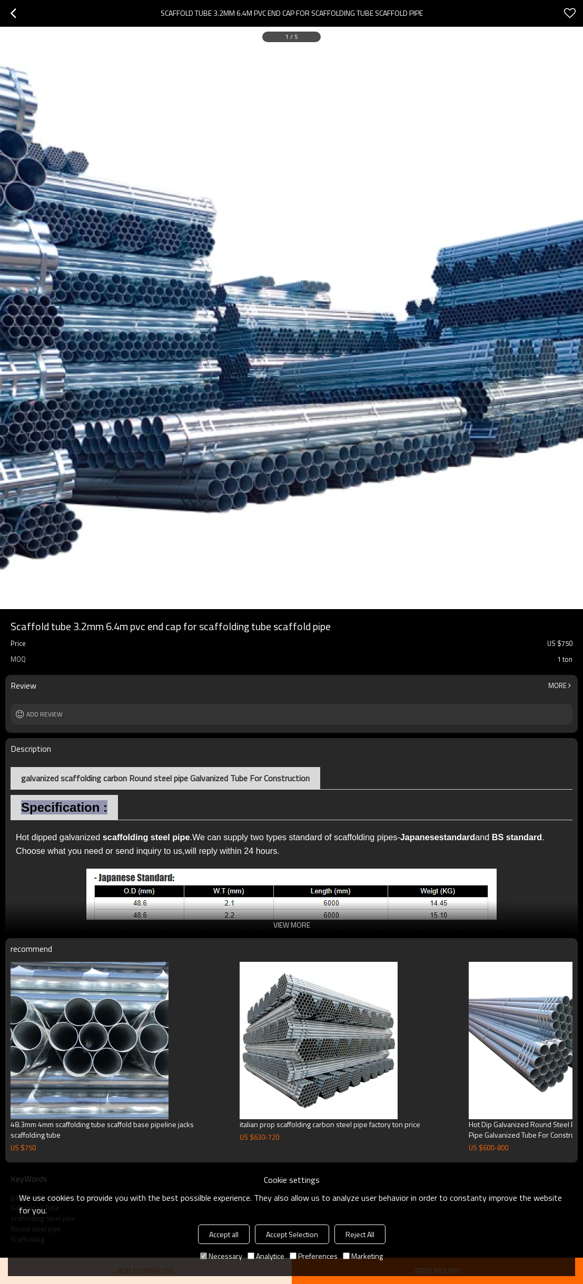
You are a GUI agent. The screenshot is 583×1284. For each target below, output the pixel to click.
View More (291, 924)
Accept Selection (292, 1234)
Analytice (266, 1255)
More (557, 685)
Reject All (359, 1234)
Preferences (314, 1255)
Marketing (363, 1255)
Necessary (221, 1255)
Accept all (224, 1234)
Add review (44, 714)
